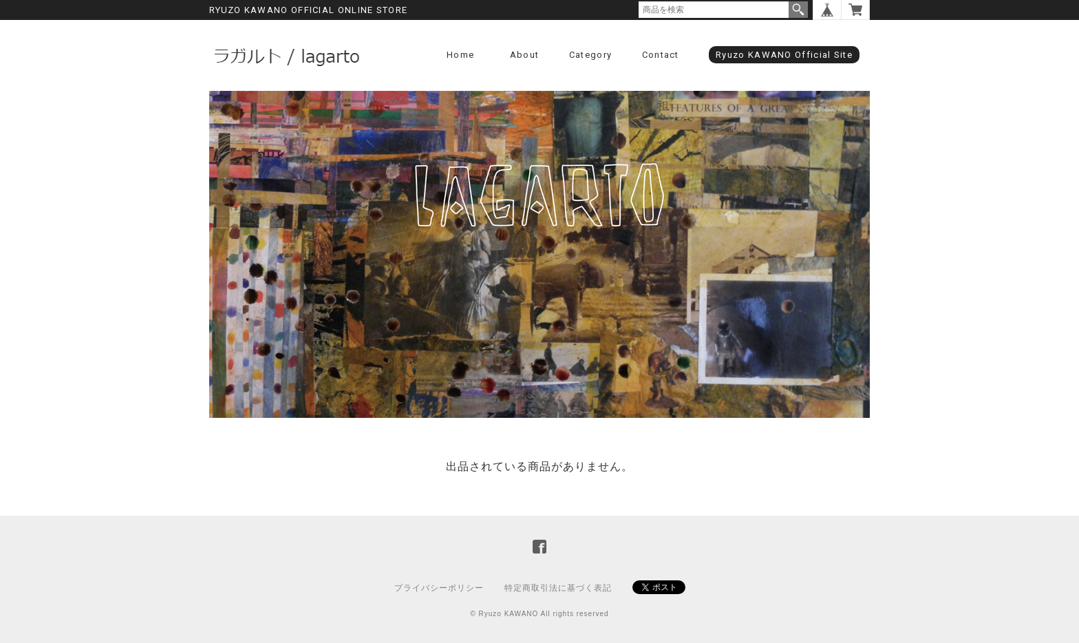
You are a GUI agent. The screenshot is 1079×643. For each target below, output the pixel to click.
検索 (798, 9)
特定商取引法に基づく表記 (558, 588)
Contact (660, 55)
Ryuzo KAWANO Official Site (784, 55)
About (525, 55)
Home (460, 55)
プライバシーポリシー (439, 588)
